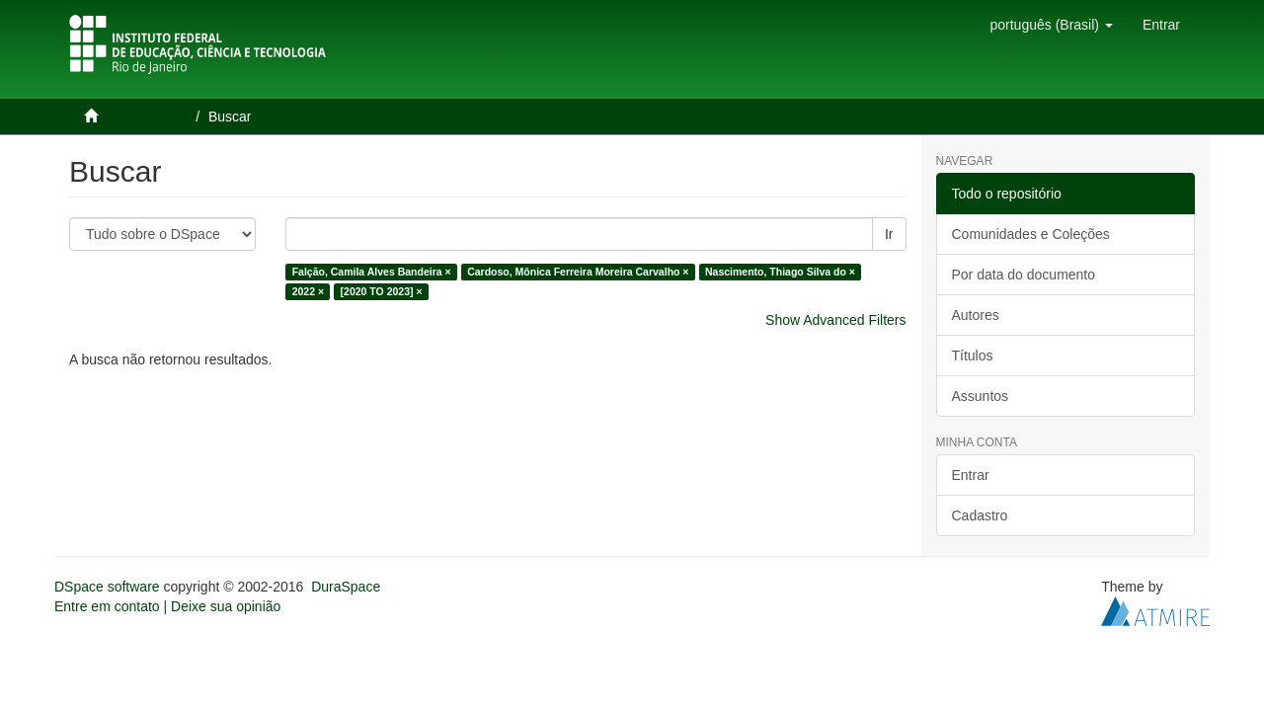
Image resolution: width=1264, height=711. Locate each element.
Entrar (970, 475)
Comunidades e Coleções (1031, 234)
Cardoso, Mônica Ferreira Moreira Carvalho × (577, 271)
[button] (1051, 24)
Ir (889, 234)
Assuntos (980, 396)
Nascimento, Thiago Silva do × (780, 271)
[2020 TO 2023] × (382, 291)
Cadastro (980, 515)
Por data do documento (1024, 274)
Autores (975, 315)
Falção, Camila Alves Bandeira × (371, 271)
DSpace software (107, 586)
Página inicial (147, 116)
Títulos (972, 355)
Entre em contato (107, 606)
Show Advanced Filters (835, 320)
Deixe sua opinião (225, 606)
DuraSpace (345, 586)
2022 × (308, 291)
